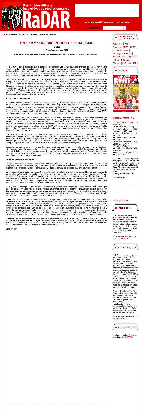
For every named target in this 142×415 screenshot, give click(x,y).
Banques (128, 53)
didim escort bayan (41, 404)
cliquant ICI (124, 239)
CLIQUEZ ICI (127, 337)
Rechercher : (95, 27)
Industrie (116, 57)
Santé (126, 50)
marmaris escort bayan (61, 404)
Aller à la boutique (120, 200)
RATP (132, 47)
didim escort (11, 404)
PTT (126, 44)
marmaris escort (25, 404)
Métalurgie (117, 53)
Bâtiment (116, 63)
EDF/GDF (117, 50)
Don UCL (132, 63)
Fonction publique (130, 57)
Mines (116, 60)
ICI (132, 312)
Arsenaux (117, 47)
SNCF (125, 47)
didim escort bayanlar (82, 404)
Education (125, 60)
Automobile (117, 44)
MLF (124, 63)
